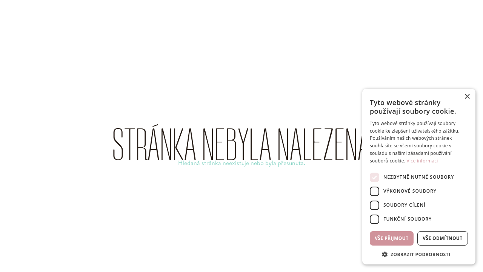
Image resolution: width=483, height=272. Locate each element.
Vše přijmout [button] (391, 238)
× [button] (467, 97)
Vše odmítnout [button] (442, 238)
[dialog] (418, 176)
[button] (419, 253)
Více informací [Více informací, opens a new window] (422, 161)
